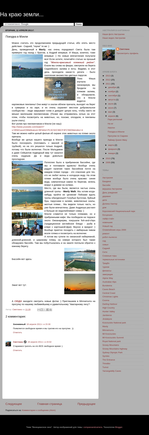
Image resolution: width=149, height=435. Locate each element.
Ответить (17, 332)
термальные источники (113, 259)
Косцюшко (107, 215)
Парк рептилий (115, 119)
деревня (106, 196)
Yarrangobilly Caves (111, 371)
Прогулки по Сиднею (118, 136)
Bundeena (107, 285)
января (112, 153)
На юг (110, 123)
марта (111, 145)
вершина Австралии (112, 189)
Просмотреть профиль (127, 53)
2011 (108, 84)
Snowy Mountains (110, 345)
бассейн (106, 185)
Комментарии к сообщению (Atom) (39, 410)
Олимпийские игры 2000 (114, 230)
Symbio (105, 356)
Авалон (111, 128)
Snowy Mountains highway (114, 349)
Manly (105, 326)
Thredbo (106, 363)
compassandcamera (92, 427)
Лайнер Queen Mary (117, 140)
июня (111, 108)
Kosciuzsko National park (114, 323)
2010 (108, 158)
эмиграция (107, 274)
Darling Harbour (109, 304)
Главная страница (49, 404)
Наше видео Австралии (113, 38)
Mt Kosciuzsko (109, 334)
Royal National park (111, 341)
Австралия (107, 178)
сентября (113, 95)
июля (111, 104)
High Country (108, 308)
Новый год (107, 226)
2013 (108, 76)
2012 (108, 80)
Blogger (118, 427)
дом (104, 207)
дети (104, 200)
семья (105, 244)
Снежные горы (109, 256)
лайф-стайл (108, 219)
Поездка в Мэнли (116, 132)
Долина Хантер (109, 204)
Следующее (13, 404)
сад (104, 241)
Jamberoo (107, 315)
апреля (112, 116)
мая (110, 112)
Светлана (18, 342)
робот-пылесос (109, 237)
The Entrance (108, 360)
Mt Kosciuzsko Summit (113, 337)
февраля (112, 149)
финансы (106, 271)
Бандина (106, 181)
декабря (112, 87)
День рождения (109, 192)
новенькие (107, 222)
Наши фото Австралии (113, 34)
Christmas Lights (110, 296)
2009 (108, 162)
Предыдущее (86, 404)
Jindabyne (107, 319)
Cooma (105, 300)
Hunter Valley (108, 311)
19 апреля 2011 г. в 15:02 (39, 342)
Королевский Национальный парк (118, 211)
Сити (104, 252)
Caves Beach (108, 289)
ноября (112, 91)
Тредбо (105, 263)
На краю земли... (22, 14)
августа (112, 99)
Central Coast (108, 293)
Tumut (105, 367)
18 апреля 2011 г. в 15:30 (38, 324)
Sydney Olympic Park (112, 352)
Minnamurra (108, 330)
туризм (105, 267)
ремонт (105, 233)
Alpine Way (107, 278)
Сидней (106, 248)
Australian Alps (109, 282)
